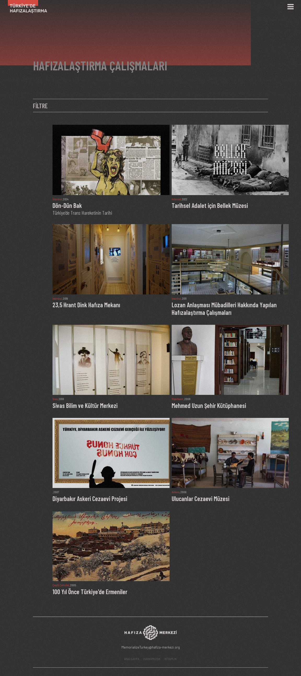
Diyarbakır (177, 399)
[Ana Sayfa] (25, 6)
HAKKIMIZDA (151, 659)
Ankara (176, 492)
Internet (176, 199)
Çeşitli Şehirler (61, 585)
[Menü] (290, 7)
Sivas (55, 399)
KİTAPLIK (171, 659)
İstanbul (57, 199)
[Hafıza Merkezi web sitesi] (150, 634)
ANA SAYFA (131, 659)
